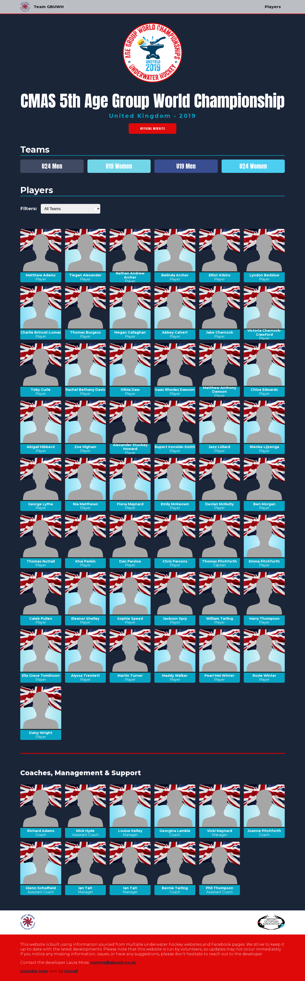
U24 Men (52, 166)
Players (273, 7)
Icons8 (71, 971)
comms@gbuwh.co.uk (113, 962)
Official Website (152, 128)
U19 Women (119, 166)
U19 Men (186, 166)
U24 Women (253, 166)
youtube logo (34, 971)
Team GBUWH (42, 7)
